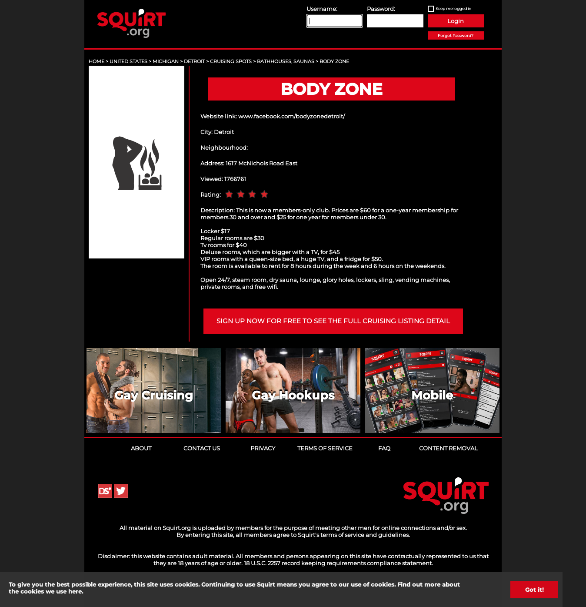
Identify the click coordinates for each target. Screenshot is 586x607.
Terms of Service (325, 448)
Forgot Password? (455, 35)
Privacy (262, 448)
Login (455, 20)
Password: (381, 8)
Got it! (534, 589)
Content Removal (448, 448)
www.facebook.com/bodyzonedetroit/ (291, 116)
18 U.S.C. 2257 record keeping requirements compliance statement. (338, 563)
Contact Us (201, 448)
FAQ (384, 448)
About (141, 448)
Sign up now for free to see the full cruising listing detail (333, 321)
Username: (321, 8)
